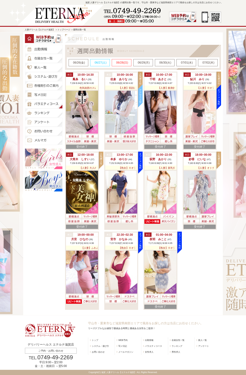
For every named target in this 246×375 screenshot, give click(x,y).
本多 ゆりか (119, 159)
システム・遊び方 (100, 346)
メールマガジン (125, 352)
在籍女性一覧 (178, 340)
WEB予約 (122, 340)
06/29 (144, 62)
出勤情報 (149, 340)
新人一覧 (202, 340)
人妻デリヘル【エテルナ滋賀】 (40, 29)
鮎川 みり (197, 79)
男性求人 (176, 352)
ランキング (177, 346)
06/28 (122, 62)
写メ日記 (122, 346)
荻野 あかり (158, 159)
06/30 (165, 62)
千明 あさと (158, 79)
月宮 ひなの (80, 239)
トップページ (63, 29)
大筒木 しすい (80, 159)
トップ (95, 340)
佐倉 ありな (119, 79)
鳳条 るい (80, 79)
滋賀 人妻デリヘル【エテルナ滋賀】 (118, 372)
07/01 (187, 62)
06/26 (79, 62)
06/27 (101, 62)
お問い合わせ (98, 352)
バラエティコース (153, 346)
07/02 (208, 62)
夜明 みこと (158, 239)
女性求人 (149, 352)
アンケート (203, 346)
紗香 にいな (198, 159)
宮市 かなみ (119, 239)
